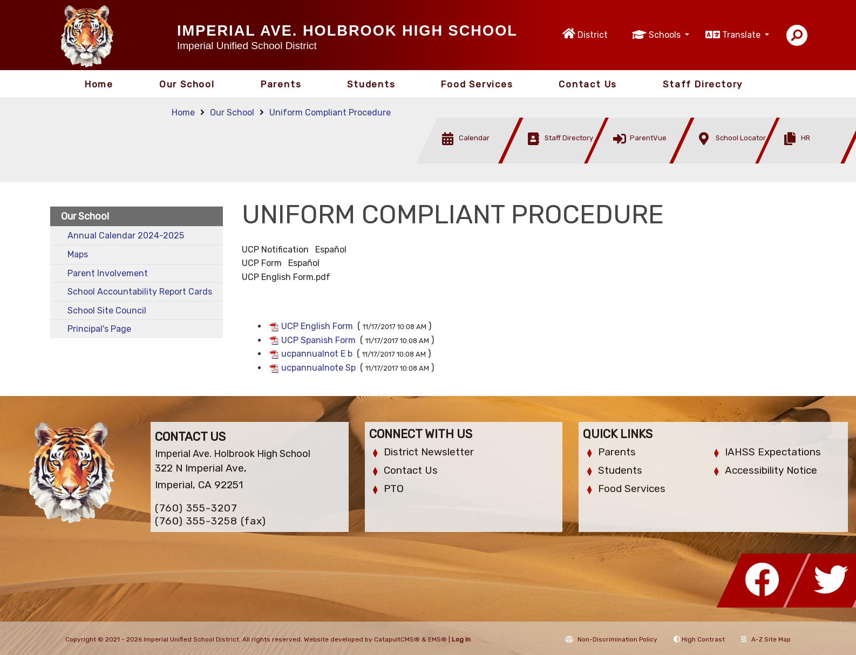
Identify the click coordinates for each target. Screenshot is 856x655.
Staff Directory (703, 84)
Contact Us (588, 84)
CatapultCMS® (397, 639)
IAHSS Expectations (773, 452)
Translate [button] (742, 35)
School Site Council (106, 310)
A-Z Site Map (766, 639)
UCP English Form (317, 326)
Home (99, 84)
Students (371, 84)
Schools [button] (666, 35)
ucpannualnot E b (316, 354)
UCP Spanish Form (318, 340)
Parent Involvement (107, 273)
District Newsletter (429, 452)
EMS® (437, 639)
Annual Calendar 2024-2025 (125, 235)
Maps (77, 254)
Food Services (477, 84)
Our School (187, 84)
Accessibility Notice (771, 470)
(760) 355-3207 (196, 508)
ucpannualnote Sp (318, 368)
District (593, 35)
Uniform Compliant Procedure (330, 112)
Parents (281, 84)
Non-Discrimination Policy (611, 639)
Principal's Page (99, 329)
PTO (394, 488)
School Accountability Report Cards (139, 291)
